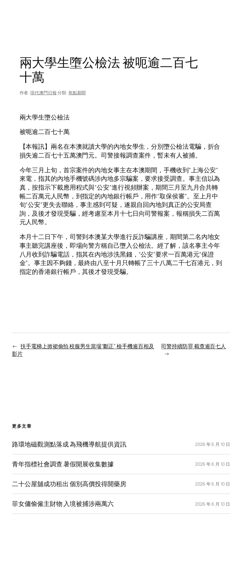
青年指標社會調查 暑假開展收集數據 (62, 464)
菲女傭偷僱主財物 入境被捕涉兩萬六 (62, 503)
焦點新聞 (77, 93)
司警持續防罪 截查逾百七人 (193, 346)
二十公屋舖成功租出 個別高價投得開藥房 (69, 483)
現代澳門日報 (43, 93)
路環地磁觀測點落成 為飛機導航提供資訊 (69, 444)
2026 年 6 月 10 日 (212, 444)
